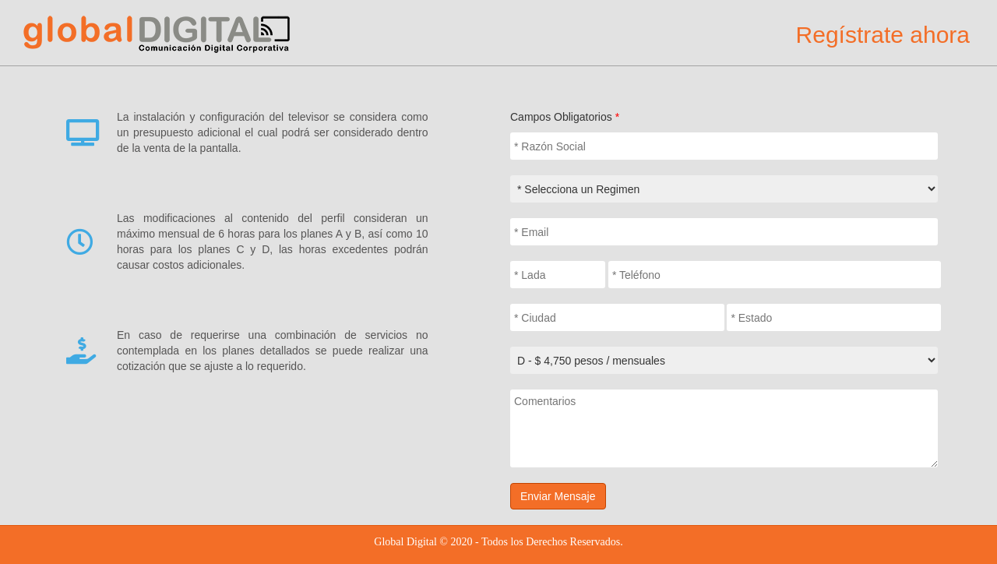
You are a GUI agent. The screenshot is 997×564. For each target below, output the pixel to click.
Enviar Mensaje (558, 496)
